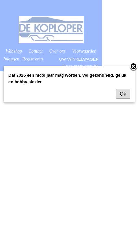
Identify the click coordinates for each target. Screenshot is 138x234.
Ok (123, 94)
